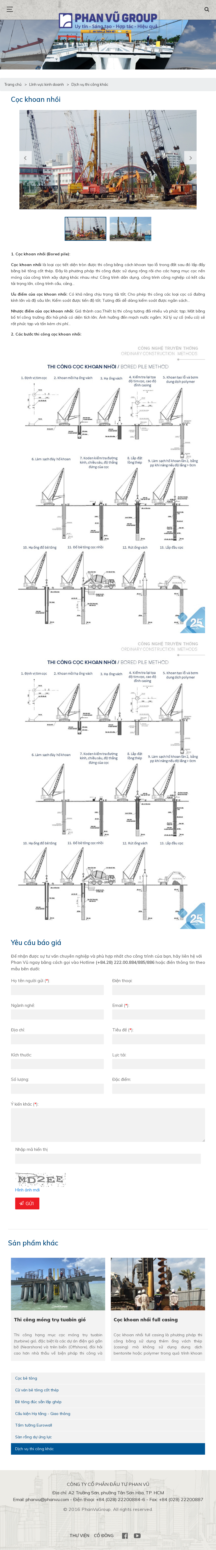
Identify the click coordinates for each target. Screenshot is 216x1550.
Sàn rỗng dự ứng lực (33, 1437)
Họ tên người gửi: (30, 980)
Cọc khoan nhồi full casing (146, 1319)
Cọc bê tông (26, 1378)
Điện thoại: (122, 980)
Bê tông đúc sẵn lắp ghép (38, 1401)
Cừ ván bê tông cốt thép (37, 1389)
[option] (108, 159)
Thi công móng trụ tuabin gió (50, 1319)
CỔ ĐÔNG (104, 1536)
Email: (120, 1005)
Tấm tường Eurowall (34, 1425)
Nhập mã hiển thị (31, 1149)
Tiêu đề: (123, 1029)
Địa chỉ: (18, 1029)
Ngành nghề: (23, 1005)
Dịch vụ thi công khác (34, 1449)
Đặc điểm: (121, 1079)
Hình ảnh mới (27, 1190)
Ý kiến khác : (25, 1104)
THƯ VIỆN (79, 1536)
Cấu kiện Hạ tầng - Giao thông (43, 1413)
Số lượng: (20, 1079)
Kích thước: (21, 1055)
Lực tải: (119, 1055)
